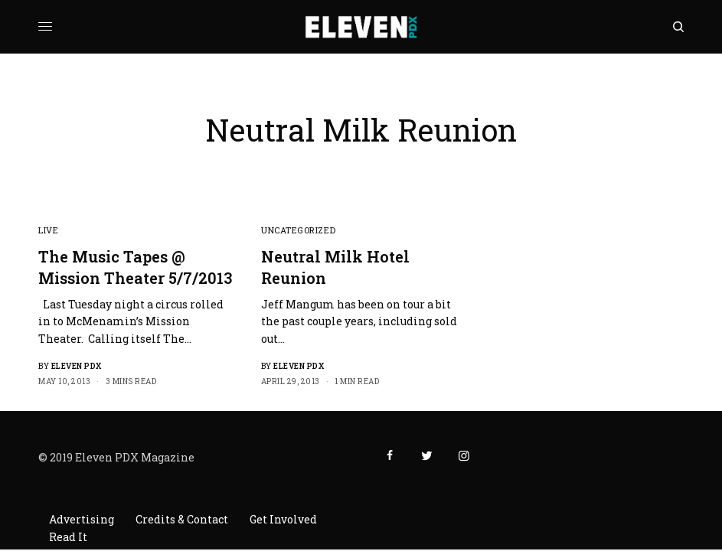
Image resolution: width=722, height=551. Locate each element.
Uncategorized (298, 230)
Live (48, 230)
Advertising (81, 519)
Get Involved (283, 519)
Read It (68, 537)
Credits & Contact (182, 519)
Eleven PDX (76, 366)
